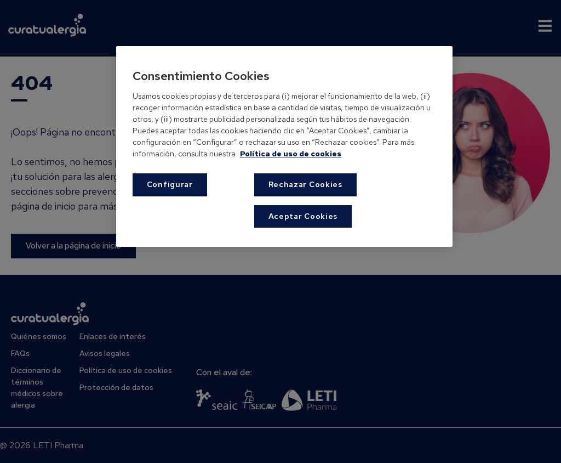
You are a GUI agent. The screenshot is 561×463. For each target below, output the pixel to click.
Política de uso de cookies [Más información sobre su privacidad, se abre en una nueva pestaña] (290, 154)
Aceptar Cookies (303, 216)
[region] (284, 146)
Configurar (170, 184)
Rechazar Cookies (305, 184)
